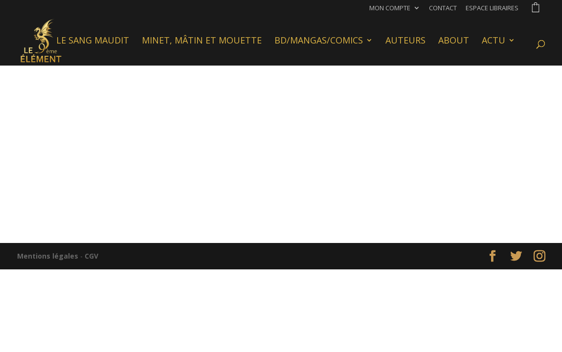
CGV (91, 256)
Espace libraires (492, 8)
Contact (443, 8)
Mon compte (389, 8)
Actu (493, 41)
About (453, 41)
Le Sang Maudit (92, 41)
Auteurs (405, 41)
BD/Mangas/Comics (318, 41)
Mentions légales (47, 256)
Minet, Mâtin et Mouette (202, 41)
